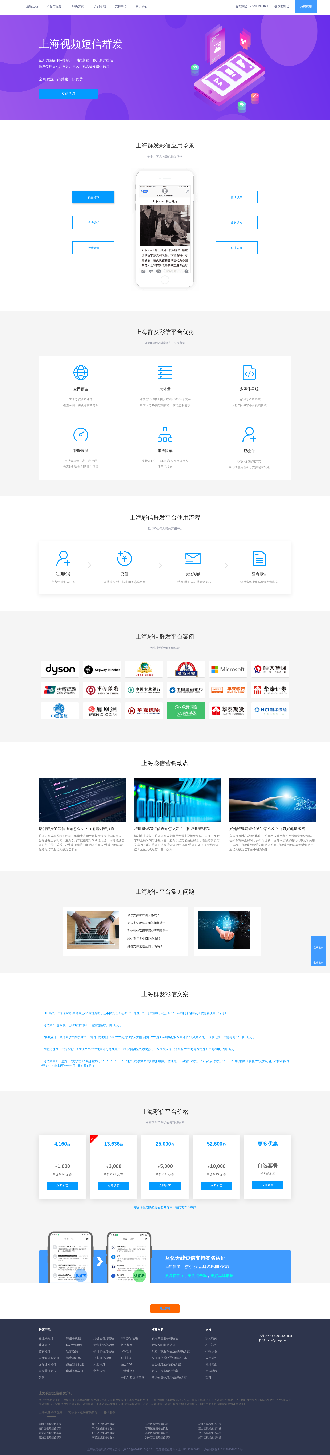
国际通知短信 (47, 1364)
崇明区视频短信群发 (209, 1437)
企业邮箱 (127, 1358)
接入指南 (211, 1338)
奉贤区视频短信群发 (103, 1437)
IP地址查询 (128, 1371)
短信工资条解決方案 (165, 1371)
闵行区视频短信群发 (103, 1428)
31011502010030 (228, 1449)
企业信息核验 (102, 1358)
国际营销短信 (47, 1371)
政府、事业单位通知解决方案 (171, 1351)
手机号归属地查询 (132, 1377)
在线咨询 (318, 947)
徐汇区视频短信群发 (103, 1423)
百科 (208, 1377)
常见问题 (211, 1364)
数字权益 (127, 1345)
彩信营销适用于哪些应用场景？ (148, 930)
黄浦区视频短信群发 (50, 1423)
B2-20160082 (191, 1449)
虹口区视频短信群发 (50, 1428)
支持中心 (121, 6)
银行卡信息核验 (103, 1351)
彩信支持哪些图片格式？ (143, 915)
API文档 (210, 1345)
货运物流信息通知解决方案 (169, 1377)
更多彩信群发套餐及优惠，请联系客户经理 (165, 1207)
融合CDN (127, 1364)
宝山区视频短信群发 (209, 1428)
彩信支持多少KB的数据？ (144, 938)
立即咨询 (68, 93)
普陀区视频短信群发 (156, 1428)
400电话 (126, 1351)
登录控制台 (281, 6)
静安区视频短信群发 (50, 1432)
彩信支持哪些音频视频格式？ (146, 923)
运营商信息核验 (103, 1345)
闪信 (42, 1377)
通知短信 (45, 1345)
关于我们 (141, 6)
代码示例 (211, 1351)
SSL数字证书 (129, 1338)
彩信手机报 (73, 1338)
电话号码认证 (75, 1371)
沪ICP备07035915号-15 (137, 1449)
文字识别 (99, 1371)
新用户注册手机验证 (165, 1338)
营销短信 (45, 1351)
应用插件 (211, 1358)
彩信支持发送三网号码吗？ (145, 946)
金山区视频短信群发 (209, 1432)
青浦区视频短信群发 (50, 1437)
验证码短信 (46, 1338)
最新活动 (32, 6)
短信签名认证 (75, 1364)
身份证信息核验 (103, 1338)
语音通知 (72, 1351)
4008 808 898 (259, 6)
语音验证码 (73, 1358)
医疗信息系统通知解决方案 (169, 1358)
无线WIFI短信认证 (164, 1345)
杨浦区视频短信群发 (209, 1423)
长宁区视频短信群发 (156, 1423)
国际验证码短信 (49, 1358)
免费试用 (306, 6)
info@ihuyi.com (278, 1340)
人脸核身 (99, 1364)
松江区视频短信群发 (103, 1432)
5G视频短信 (74, 1345)
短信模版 (211, 1371)
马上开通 (165, 1308)
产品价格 (100, 6)
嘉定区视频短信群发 (156, 1432)
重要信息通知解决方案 (166, 1364)
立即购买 (62, 1185)
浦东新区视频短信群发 (157, 1437)
